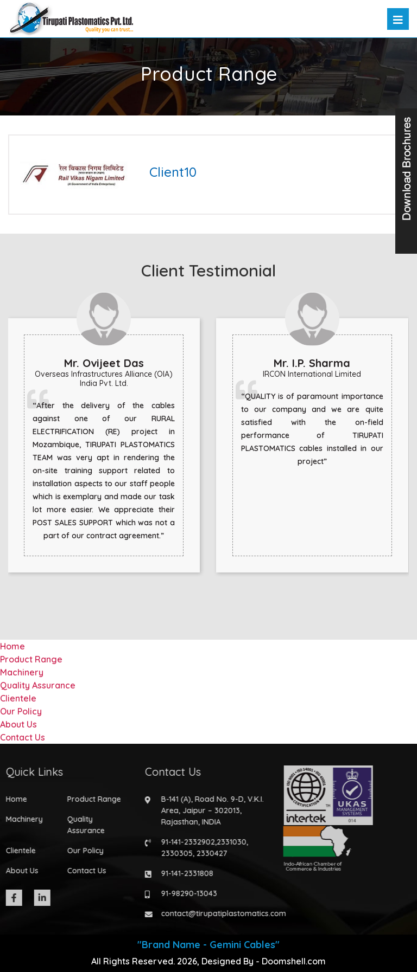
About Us (18, 724)
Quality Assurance (37, 685)
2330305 (173, 853)
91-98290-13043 (185, 893)
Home (12, 646)
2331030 (228, 842)
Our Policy (21, 711)
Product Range (31, 659)
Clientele (18, 698)
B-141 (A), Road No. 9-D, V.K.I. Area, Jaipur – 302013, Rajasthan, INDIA (208, 810)
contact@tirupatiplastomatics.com (219, 913)
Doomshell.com (294, 961)
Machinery (21, 672)
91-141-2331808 (183, 873)
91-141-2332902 (184, 842)
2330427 (208, 853)
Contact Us (22, 737)
